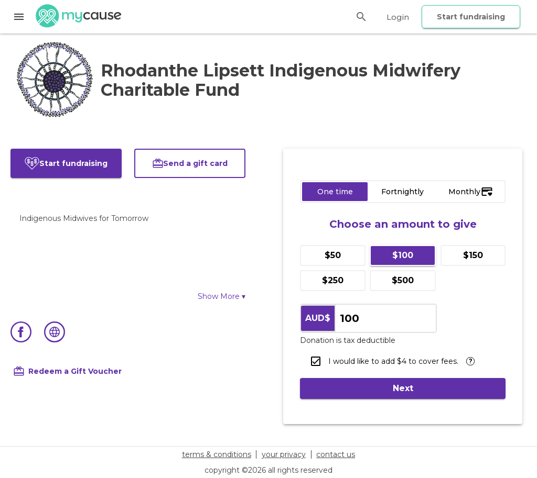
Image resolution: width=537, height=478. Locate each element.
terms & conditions (216, 454)
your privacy (284, 454)
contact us (335, 454)
